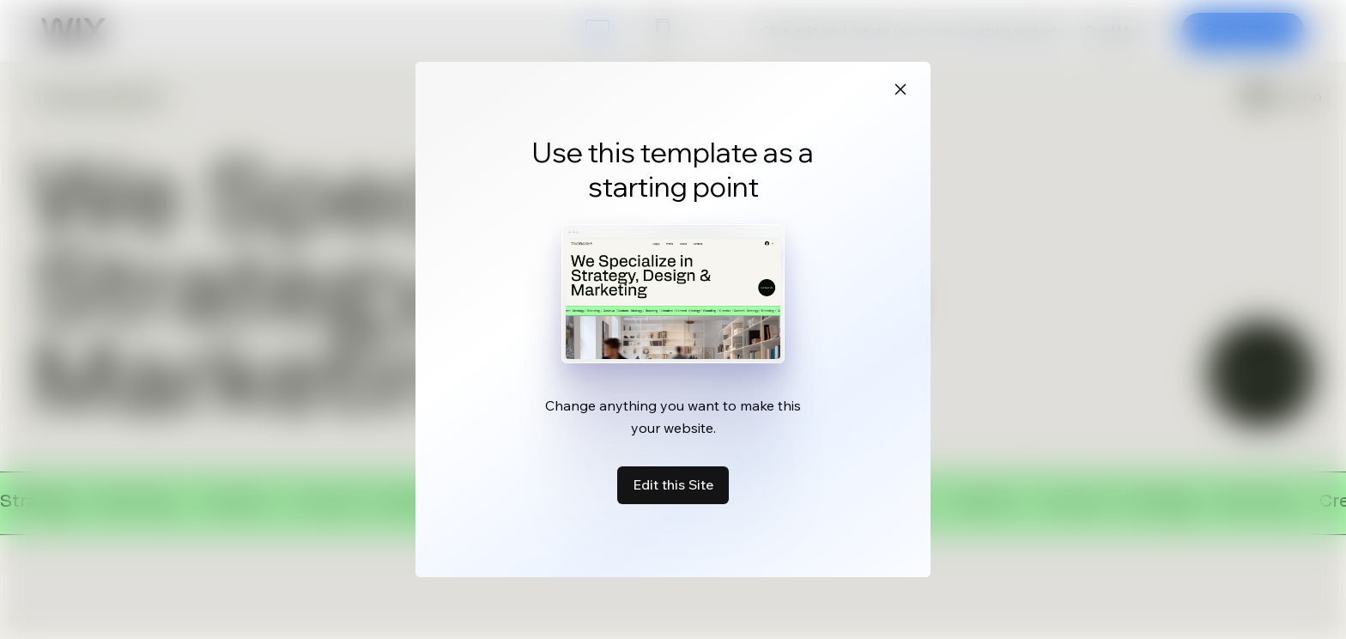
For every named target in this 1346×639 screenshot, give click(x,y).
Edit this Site (673, 484)
